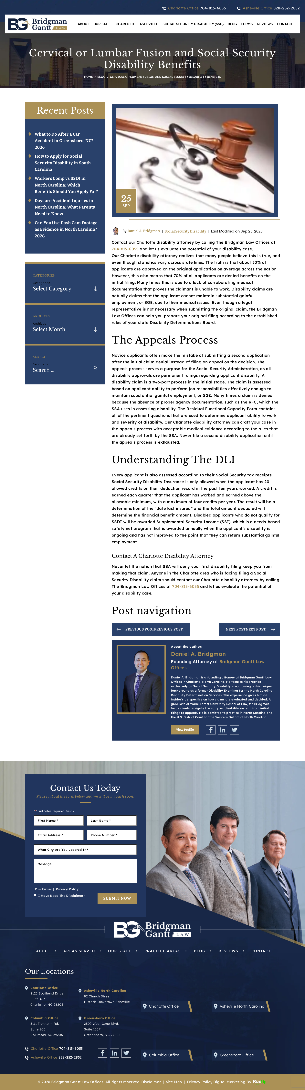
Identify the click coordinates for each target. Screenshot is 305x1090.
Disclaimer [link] (151, 1082)
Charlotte (125, 24)
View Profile (185, 730)
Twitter (234, 729)
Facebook (211, 729)
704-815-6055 (213, 8)
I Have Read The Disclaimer (62, 896)
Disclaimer (43, 889)
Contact (285, 24)
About (83, 24)
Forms (247, 24)
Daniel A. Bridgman (144, 231)
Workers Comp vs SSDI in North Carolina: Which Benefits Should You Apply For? (66, 185)
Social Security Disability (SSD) (193, 24)
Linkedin (222, 729)
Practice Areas (162, 951)
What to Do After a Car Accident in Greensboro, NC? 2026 (64, 141)
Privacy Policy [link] (199, 1082)
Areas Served (79, 951)
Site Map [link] (174, 1082)
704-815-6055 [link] (125, 249)
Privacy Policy (67, 889)
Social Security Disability (185, 231)
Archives (39, 323)
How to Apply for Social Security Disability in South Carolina (63, 163)
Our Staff (102, 24)
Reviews (265, 24)
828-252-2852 (286, 8)
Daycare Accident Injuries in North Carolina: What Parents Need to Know (65, 207)
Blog (232, 24)
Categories (41, 283)
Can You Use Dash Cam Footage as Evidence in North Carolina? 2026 (66, 229)
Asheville (149, 24)
